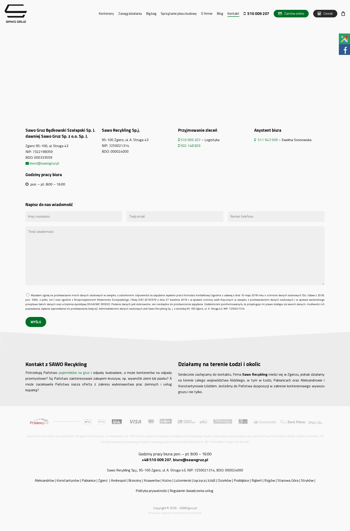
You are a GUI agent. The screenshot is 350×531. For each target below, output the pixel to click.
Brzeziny (134, 480)
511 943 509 (266, 139)
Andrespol (118, 480)
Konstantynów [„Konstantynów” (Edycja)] (67, 480)
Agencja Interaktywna (174, 513)
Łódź (211, 480)
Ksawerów (152, 480)
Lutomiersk (182, 480)
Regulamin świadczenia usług (192, 490)
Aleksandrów (44, 480)
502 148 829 (189, 145)
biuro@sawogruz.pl (42, 163)
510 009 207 (189, 139)
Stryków (307, 480)
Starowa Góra (287, 480)
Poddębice (241, 480)
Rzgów (269, 480)
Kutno (167, 480)
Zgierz (103, 480)
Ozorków (224, 480)
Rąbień (257, 480)
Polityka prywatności (151, 490)
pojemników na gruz (73, 372)
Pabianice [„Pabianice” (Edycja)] (89, 480)
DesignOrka (195, 513)
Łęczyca (200, 480)
